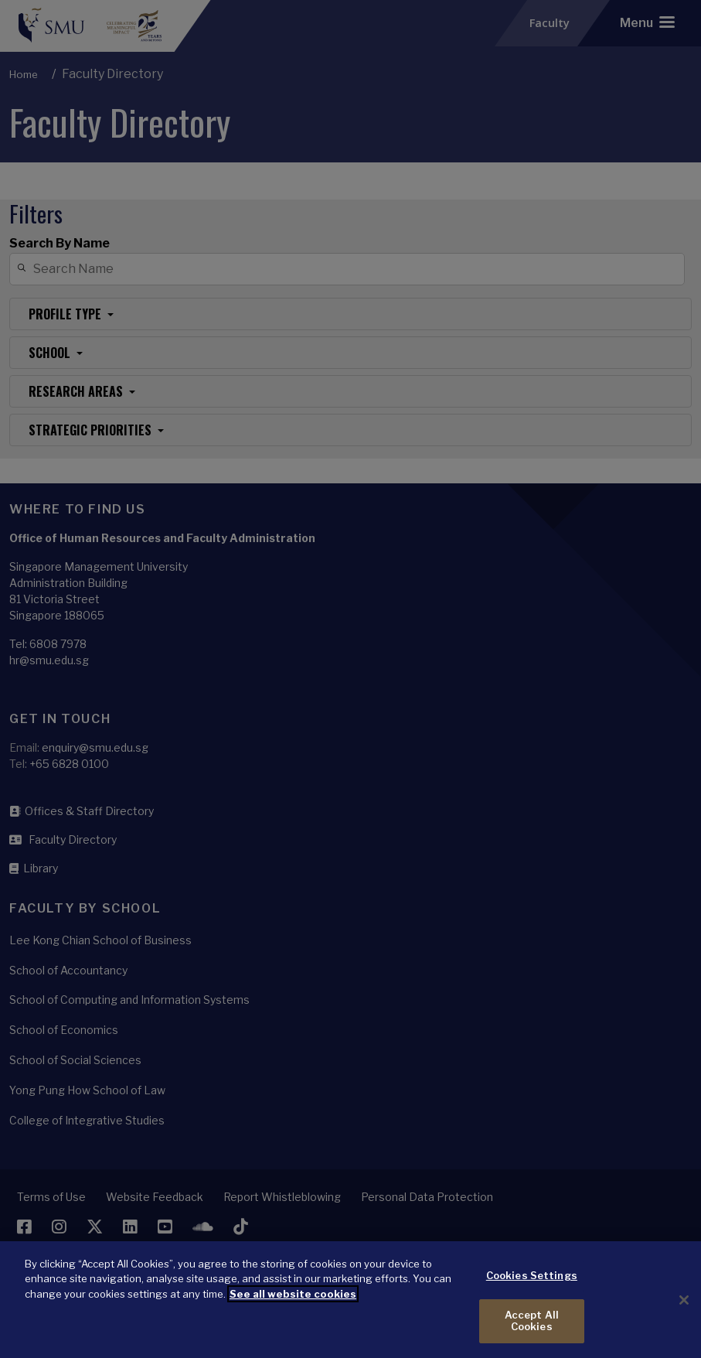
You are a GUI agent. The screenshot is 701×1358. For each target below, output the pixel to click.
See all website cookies (293, 1306)
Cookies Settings (531, 1287)
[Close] (684, 1312)
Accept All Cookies (532, 1333)
